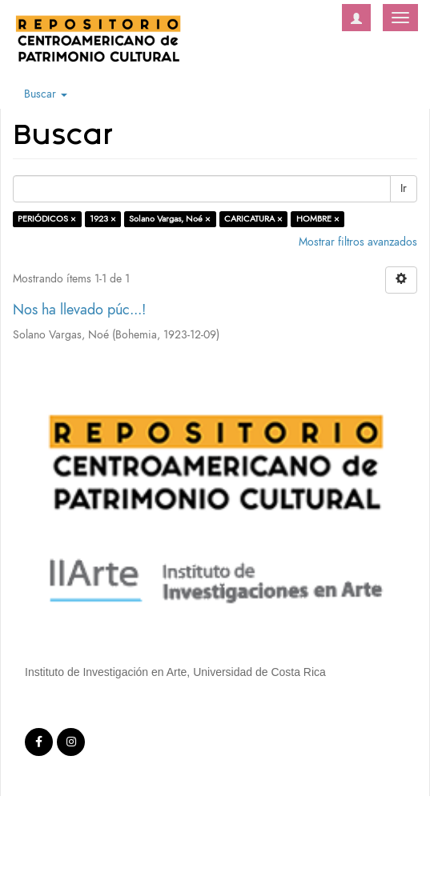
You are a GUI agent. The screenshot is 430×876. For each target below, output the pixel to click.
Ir (403, 188)
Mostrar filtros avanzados (358, 242)
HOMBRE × (318, 219)
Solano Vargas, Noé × (170, 219)
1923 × (103, 219)
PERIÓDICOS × (47, 219)
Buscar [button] (45, 94)
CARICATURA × (253, 219)
